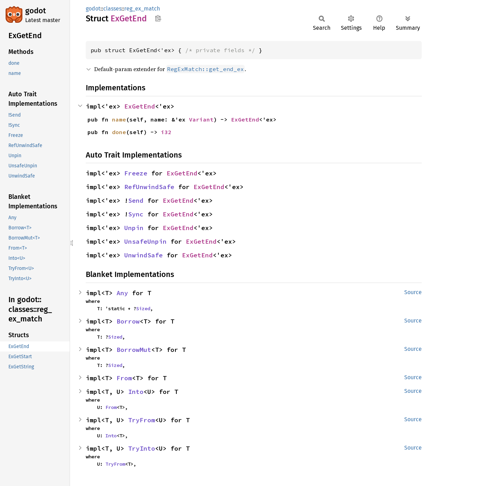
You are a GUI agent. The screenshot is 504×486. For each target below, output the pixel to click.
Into (136, 392)
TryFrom (141, 420)
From (124, 378)
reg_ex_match (142, 8)
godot (35, 10)
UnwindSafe (143, 255)
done (119, 132)
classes (112, 8)
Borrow (128, 321)
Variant (201, 119)
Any (122, 293)
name (119, 119)
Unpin (134, 228)
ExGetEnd (139, 106)
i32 (166, 132)
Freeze (135, 173)
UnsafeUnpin (145, 241)
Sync (136, 214)
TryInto (141, 448)
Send (136, 200)
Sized (143, 308)
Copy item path (158, 18)
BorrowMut (134, 350)
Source (413, 292)
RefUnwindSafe (149, 187)
